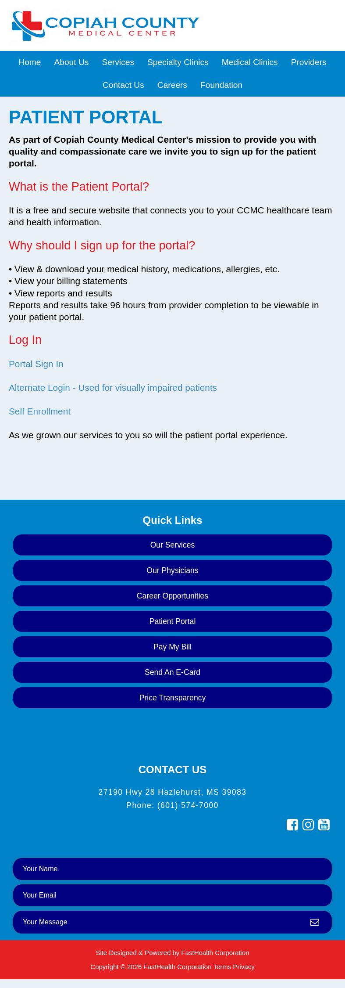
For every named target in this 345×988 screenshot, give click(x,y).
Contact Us (123, 85)
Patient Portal (172, 621)
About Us (71, 62)
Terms (222, 966)
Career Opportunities (172, 595)
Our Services (172, 545)
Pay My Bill (172, 646)
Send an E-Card (172, 672)
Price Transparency (172, 697)
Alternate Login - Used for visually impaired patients (113, 387)
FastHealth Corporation (215, 952)
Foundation (221, 85)
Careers (172, 85)
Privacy (243, 966)
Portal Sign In (36, 364)
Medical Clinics (250, 62)
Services (118, 62)
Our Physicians (172, 570)
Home (29, 62)
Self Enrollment (40, 411)
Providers (309, 62)
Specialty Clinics (178, 62)
